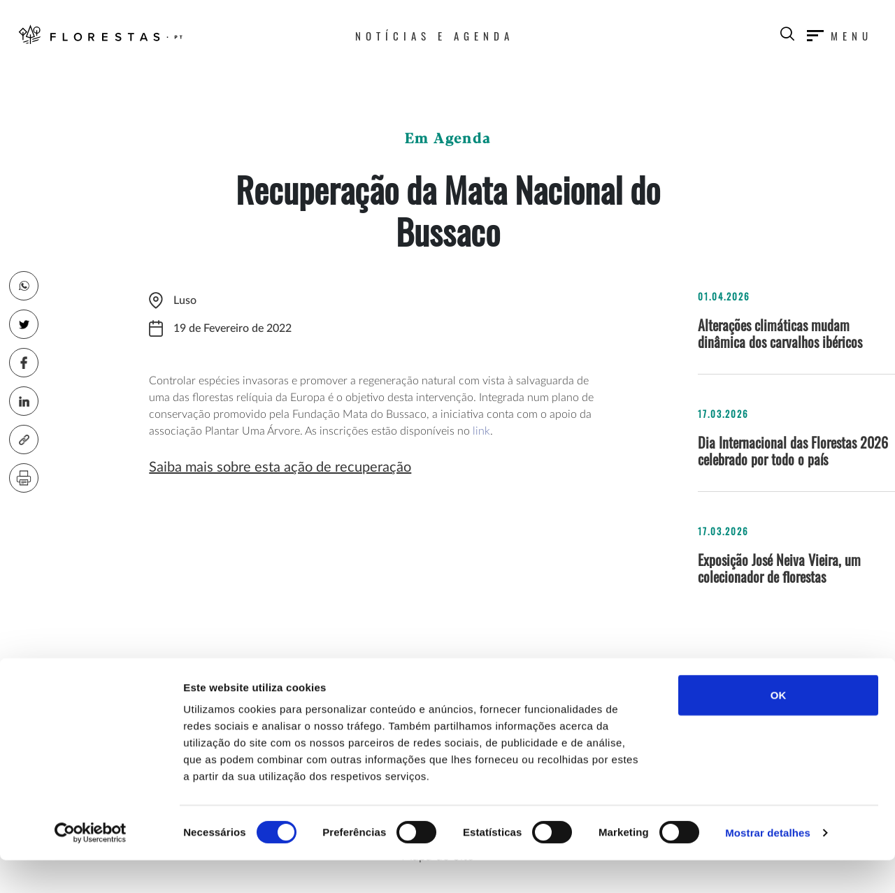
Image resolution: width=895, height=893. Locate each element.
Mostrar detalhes (767, 865)
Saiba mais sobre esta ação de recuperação (280, 467)
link (481, 431)
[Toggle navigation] (840, 32)
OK (779, 728)
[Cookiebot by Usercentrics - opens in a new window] (90, 865)
